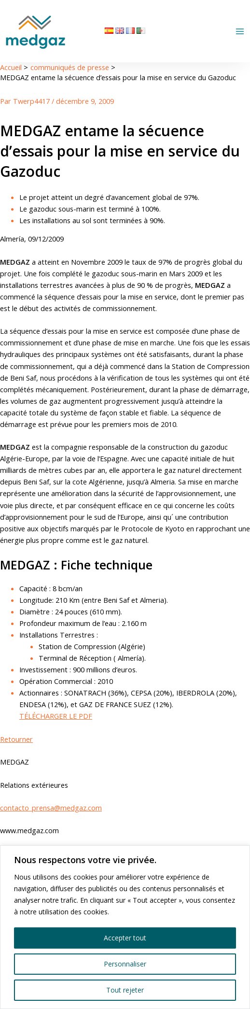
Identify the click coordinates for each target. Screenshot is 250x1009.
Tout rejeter (125, 990)
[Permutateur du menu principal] (240, 31)
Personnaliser (125, 963)
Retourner (16, 739)
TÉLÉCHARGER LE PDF (55, 716)
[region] (125, 927)
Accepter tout (125, 937)
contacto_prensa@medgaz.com (51, 807)
